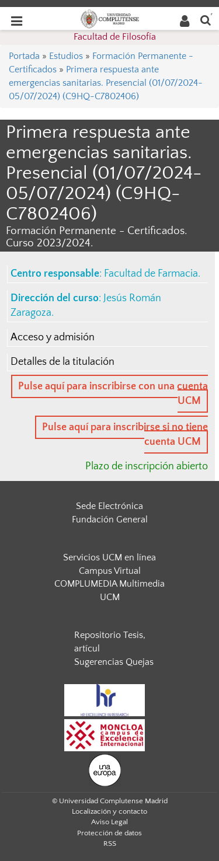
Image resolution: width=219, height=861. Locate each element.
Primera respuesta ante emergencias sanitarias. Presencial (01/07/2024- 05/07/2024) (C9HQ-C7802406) (106, 83)
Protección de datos (109, 833)
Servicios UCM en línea (109, 557)
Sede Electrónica (109, 506)
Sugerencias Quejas (114, 662)
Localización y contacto (109, 811)
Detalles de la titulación (62, 362)
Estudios (66, 56)
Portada (24, 56)
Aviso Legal (109, 822)
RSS (109, 843)
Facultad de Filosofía (115, 37)
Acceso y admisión (53, 337)
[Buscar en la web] (205, 19)
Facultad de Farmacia (151, 274)
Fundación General (110, 519)
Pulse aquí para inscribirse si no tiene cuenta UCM (125, 434)
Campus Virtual (110, 571)
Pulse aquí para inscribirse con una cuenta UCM (113, 394)
